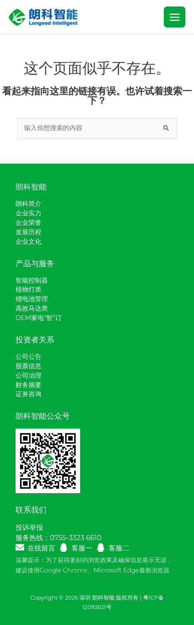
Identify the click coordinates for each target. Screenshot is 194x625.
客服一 (82, 548)
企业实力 (28, 213)
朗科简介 (28, 204)
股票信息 (28, 366)
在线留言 (41, 548)
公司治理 (28, 375)
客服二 (119, 548)
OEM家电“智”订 (39, 318)
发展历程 (28, 232)
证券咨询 (28, 394)
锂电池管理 (32, 299)
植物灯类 (28, 289)
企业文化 (28, 242)
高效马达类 (32, 308)
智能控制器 (32, 280)
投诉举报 (29, 527)
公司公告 (28, 357)
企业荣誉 (28, 223)
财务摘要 (28, 385)
